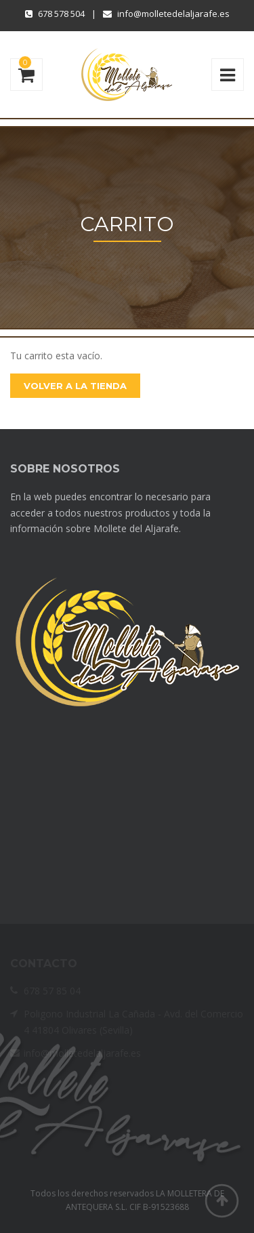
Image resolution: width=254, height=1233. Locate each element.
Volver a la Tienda (75, 385)
